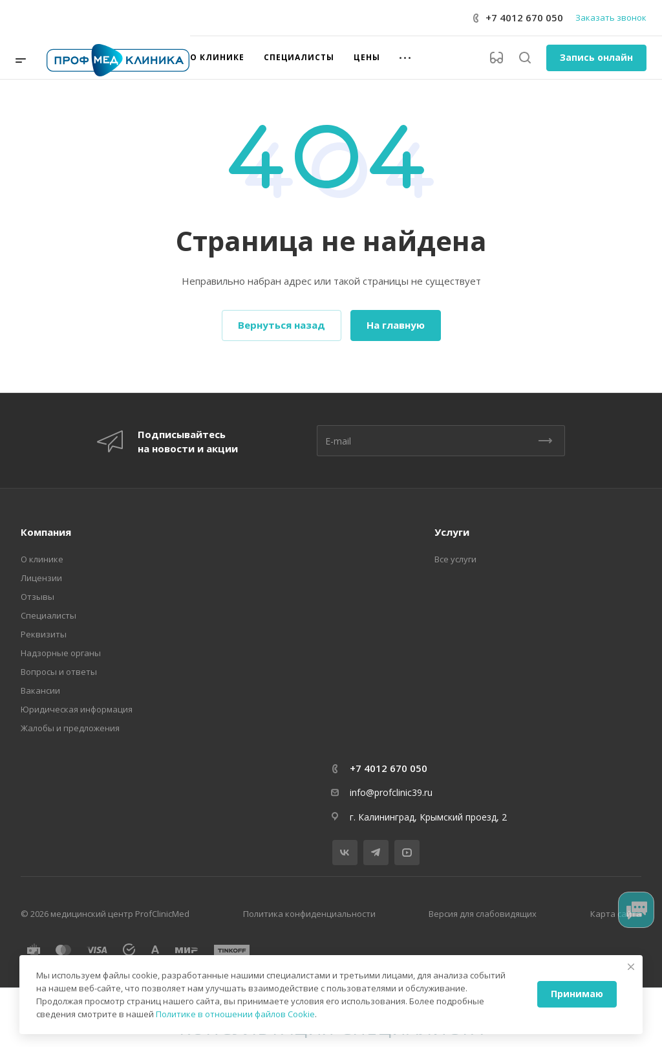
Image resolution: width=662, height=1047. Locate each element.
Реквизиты (44, 634)
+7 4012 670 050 (524, 17)
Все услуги (455, 559)
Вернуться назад (281, 324)
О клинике (42, 559)
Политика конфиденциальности (309, 914)
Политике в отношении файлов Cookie (235, 1014)
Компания (46, 531)
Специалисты (48, 615)
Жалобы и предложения (70, 728)
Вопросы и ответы (59, 672)
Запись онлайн (596, 57)
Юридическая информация (77, 709)
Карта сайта (615, 914)
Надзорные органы (61, 653)
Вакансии (40, 690)
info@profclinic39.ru (391, 792)
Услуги (451, 531)
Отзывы (37, 596)
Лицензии (41, 578)
